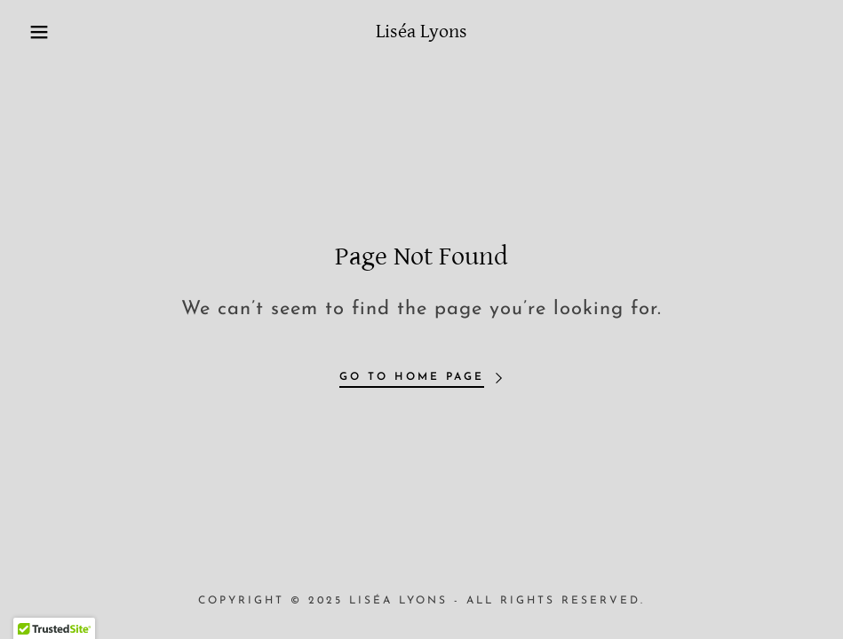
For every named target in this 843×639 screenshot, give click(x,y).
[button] (42, 32)
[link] (421, 34)
